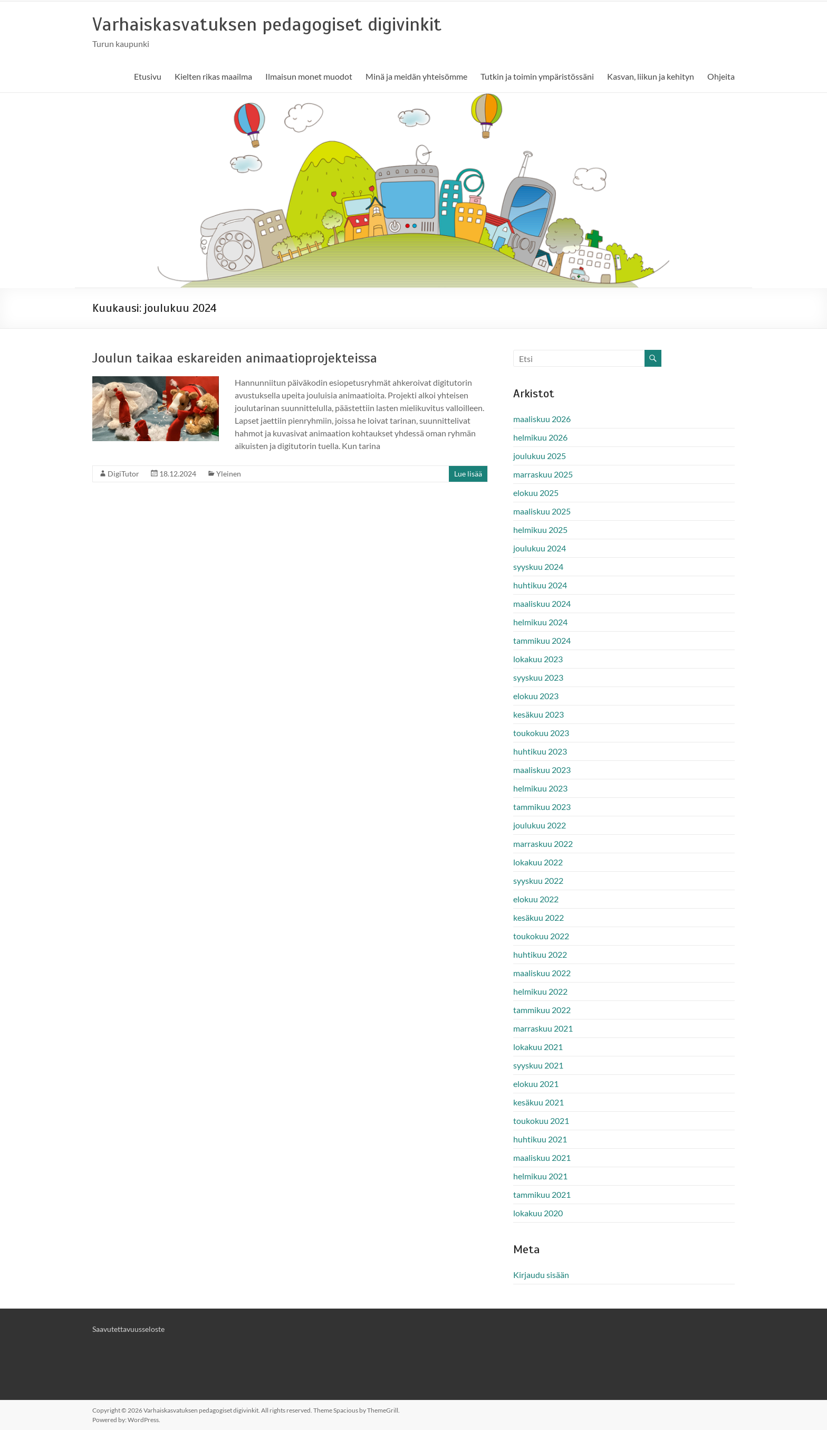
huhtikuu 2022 (540, 954)
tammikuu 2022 (542, 1010)
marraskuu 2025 (543, 474)
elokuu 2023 (536, 696)
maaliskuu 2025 (542, 511)
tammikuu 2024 (542, 640)
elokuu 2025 (536, 493)
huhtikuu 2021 (540, 1139)
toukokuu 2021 (541, 1121)
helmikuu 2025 (540, 530)
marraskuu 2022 (543, 843)
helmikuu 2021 (540, 1176)
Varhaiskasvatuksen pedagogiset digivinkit (266, 24)
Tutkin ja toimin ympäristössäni (537, 76)
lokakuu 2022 (538, 862)
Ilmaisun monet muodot (308, 76)
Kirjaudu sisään (541, 1275)
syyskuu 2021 (538, 1065)
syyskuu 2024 (538, 566)
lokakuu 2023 (538, 659)
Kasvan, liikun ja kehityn (650, 76)
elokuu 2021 (536, 1084)
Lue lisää (468, 473)
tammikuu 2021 (542, 1194)
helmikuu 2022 (540, 991)
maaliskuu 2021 (542, 1157)
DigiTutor (123, 473)
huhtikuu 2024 (540, 585)
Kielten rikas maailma (213, 76)
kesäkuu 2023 (538, 714)
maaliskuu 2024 (542, 603)
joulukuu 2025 (539, 456)
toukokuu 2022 (541, 936)
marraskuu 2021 (543, 1028)
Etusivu (147, 76)
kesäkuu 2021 (538, 1102)
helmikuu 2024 (540, 622)
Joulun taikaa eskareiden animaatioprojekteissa (234, 358)
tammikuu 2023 (542, 807)
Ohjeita (721, 76)
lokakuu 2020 (538, 1213)
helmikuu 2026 (540, 437)
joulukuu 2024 (539, 548)
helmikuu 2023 (540, 788)
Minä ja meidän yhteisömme (416, 76)
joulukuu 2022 (539, 825)
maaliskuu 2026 (542, 419)
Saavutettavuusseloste (128, 1328)
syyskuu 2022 (538, 880)
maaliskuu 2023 (542, 770)
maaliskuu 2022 (542, 973)
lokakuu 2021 (538, 1047)
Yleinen (228, 473)
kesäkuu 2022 (538, 917)
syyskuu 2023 (538, 677)
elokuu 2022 (536, 899)
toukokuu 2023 (541, 733)
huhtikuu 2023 (540, 751)
